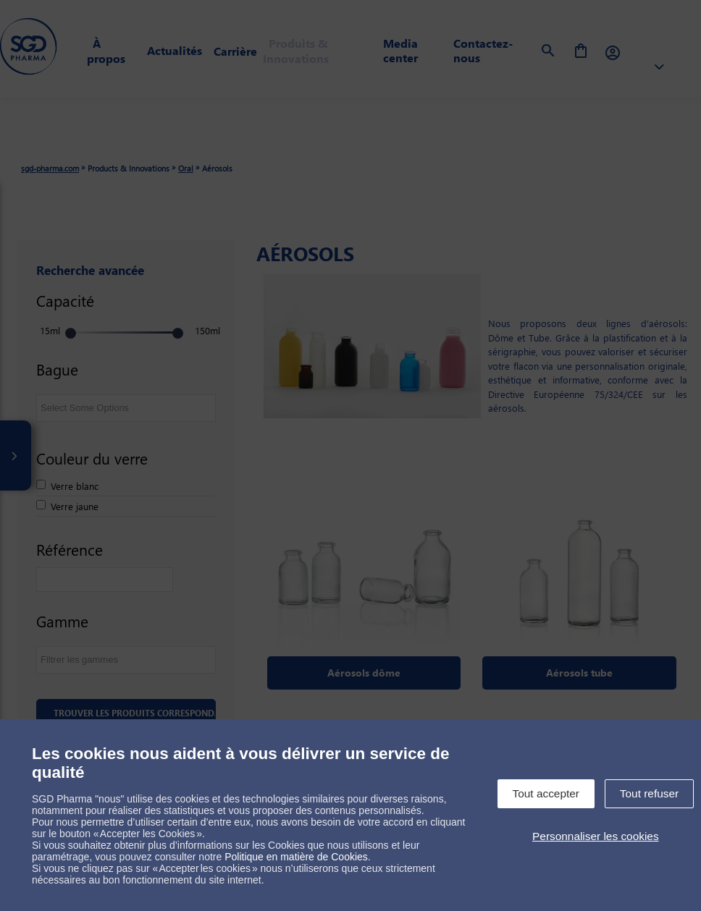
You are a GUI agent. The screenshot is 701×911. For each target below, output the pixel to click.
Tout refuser (649, 793)
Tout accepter (546, 793)
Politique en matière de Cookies (296, 857)
